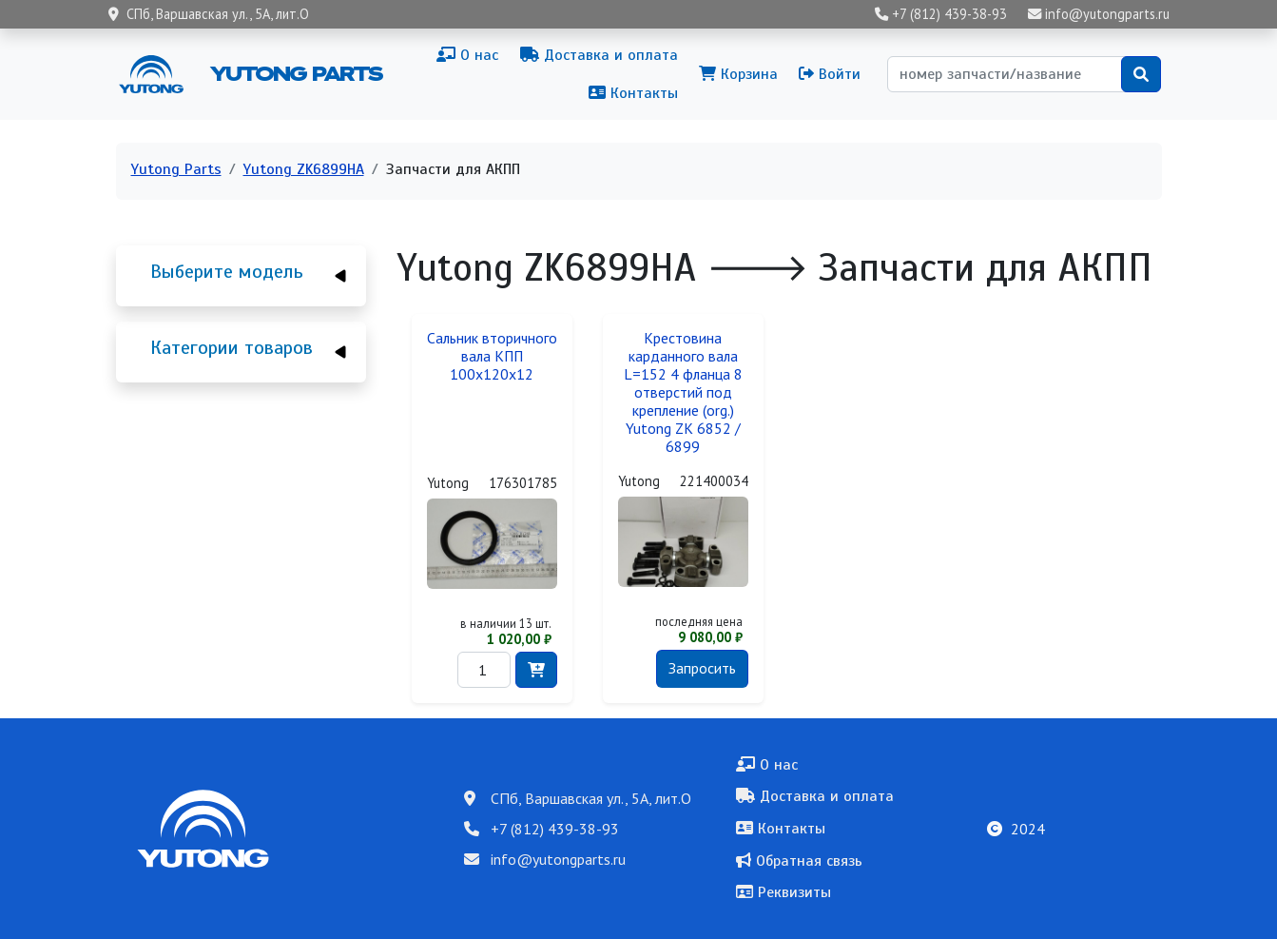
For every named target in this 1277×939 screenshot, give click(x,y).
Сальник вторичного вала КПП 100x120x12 (492, 356)
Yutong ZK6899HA (303, 169)
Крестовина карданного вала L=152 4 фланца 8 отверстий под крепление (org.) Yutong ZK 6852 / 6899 (683, 392)
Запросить (702, 667)
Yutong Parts (294, 73)
